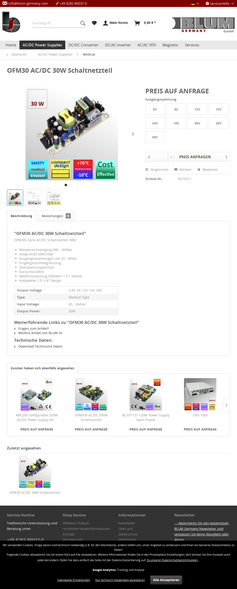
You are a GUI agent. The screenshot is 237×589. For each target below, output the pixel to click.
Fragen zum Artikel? (31, 328)
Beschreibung (21, 216)
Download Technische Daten (38, 346)
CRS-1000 (200, 415)
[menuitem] (47, 3)
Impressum (127, 539)
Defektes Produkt (76, 523)
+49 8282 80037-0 (71, 3)
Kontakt (69, 534)
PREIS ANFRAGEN (203, 156)
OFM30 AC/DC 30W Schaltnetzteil (34, 492)
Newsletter (126, 523)
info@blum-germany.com (25, 3)
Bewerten (207, 169)
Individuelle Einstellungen (73, 580)
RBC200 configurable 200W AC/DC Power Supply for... (37, 417)
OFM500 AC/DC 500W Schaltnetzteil (91, 417)
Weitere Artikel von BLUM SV (38, 333)
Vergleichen (156, 169)
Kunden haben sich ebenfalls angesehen (42, 368)
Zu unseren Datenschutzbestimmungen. (172, 560)
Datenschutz (128, 534)
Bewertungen (56, 215)
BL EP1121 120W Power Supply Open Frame (145, 417)
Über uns (125, 528)
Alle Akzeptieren (166, 580)
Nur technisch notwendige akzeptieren (120, 580)
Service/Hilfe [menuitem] (218, 3)
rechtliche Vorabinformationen (86, 528)
